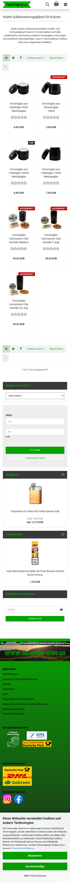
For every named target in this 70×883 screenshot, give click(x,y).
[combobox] (36, 58)
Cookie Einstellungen (13, 713)
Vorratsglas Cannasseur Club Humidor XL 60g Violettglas (18, 304)
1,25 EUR (35, 581)
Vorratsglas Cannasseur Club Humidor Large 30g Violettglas (51, 238)
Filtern (35, 450)
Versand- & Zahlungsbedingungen (20, 679)
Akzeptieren (35, 855)
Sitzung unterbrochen (14, 709)
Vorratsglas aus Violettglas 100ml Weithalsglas (19, 173)
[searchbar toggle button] (47, 4)
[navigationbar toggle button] (65, 4)
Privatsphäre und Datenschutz (18, 699)
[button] (6, 58)
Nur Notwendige (35, 866)
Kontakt (7, 684)
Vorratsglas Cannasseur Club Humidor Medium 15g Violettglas (19, 238)
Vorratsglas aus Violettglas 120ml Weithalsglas (51, 173)
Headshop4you (10, 674)
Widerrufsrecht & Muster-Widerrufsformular (25, 704)
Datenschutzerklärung (22, 848)
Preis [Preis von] (9, 415)
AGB (5, 694)
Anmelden (35, 618)
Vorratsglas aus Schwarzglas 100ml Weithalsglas (51, 107)
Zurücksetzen (35, 458)
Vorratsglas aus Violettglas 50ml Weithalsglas (19, 107)
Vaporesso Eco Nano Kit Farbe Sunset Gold (35, 511)
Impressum (9, 689)
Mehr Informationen (35, 875)
